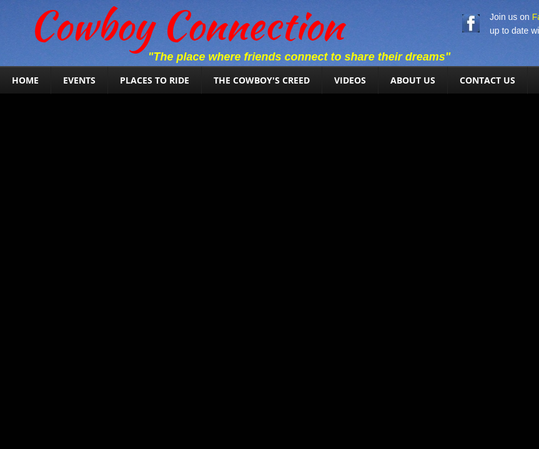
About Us (412, 80)
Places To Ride (154, 80)
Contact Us (487, 80)
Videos (350, 80)
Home (25, 80)
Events (79, 80)
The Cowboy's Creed (262, 80)
